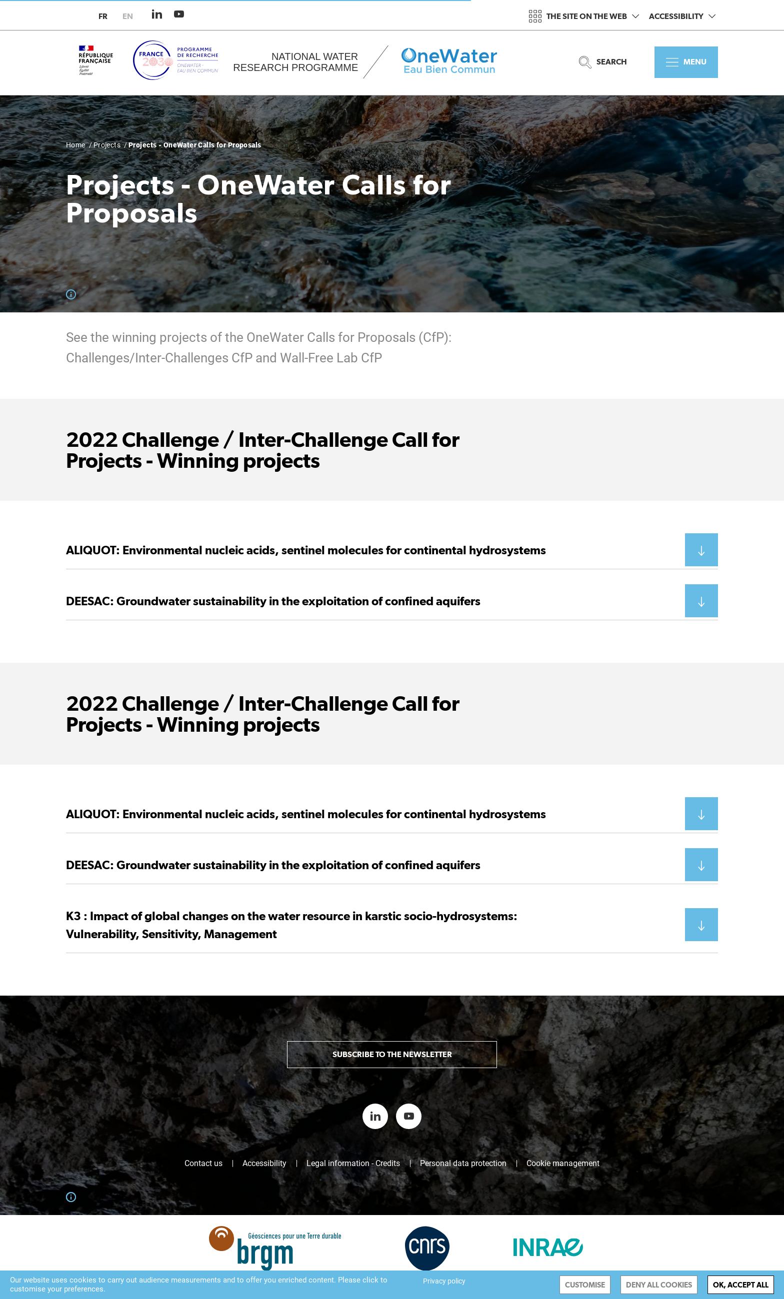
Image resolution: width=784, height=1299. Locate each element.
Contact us (203, 1164)
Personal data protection (463, 1164)
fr (103, 16)
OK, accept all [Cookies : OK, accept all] (740, 1285)
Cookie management (563, 1164)
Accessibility (682, 16)
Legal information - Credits (353, 1164)
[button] (392, 550)
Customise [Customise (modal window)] (585, 1285)
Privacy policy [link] (444, 1281)
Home (76, 145)
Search (603, 62)
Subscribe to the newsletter (392, 1054)
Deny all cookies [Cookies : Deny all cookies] (659, 1285)
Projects (107, 145)
